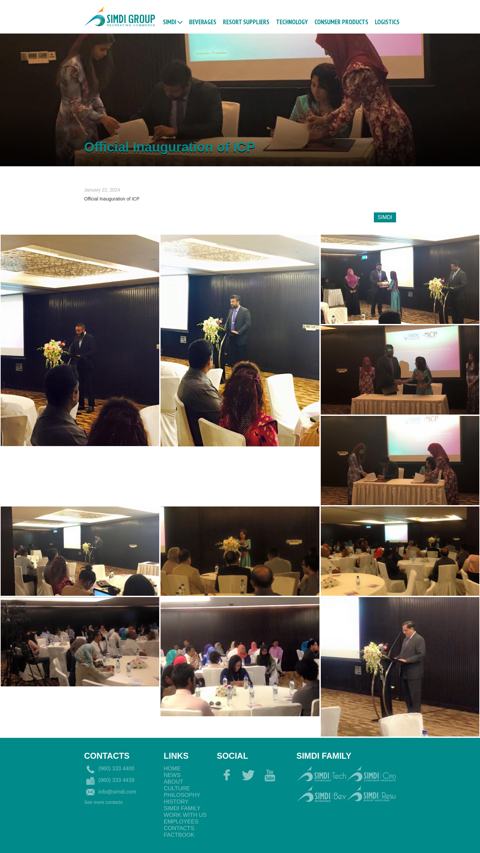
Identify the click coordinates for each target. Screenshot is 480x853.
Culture (177, 788)
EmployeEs (181, 821)
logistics (387, 21)
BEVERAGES (202, 21)
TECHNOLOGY (292, 21)
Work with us (185, 815)
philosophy (182, 795)
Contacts (179, 828)
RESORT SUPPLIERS (246, 21)
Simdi (169, 21)
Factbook (179, 835)
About (173, 782)
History (176, 802)
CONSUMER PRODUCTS (341, 21)
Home (172, 768)
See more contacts (103, 802)
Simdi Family (182, 808)
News (172, 775)
